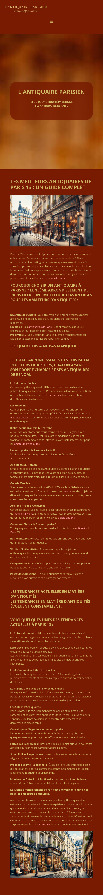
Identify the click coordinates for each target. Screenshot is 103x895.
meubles (68, 491)
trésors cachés (52, 395)
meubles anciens (20, 417)
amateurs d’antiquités (27, 444)
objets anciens (66, 517)
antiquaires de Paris (53, 278)
